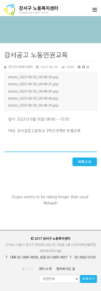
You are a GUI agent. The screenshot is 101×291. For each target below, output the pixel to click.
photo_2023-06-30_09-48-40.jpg (33, 98)
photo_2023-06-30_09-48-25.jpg (33, 84)
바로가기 (88, 278)
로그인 (28, 269)
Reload (49, 203)
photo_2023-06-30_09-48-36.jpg (33, 77)
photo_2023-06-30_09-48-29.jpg (33, 105)
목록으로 (85, 162)
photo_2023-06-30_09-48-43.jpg (33, 91)
